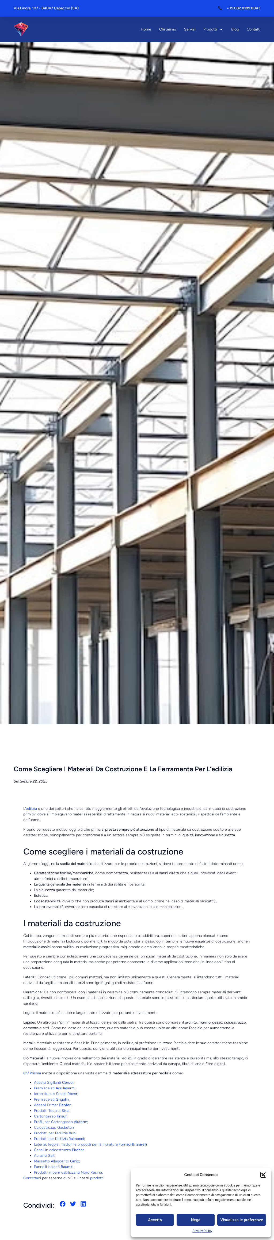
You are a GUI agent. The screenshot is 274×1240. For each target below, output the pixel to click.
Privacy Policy (202, 1231)
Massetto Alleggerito (57, 1161)
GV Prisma (32, 1073)
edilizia (31, 808)
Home (146, 29)
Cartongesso (50, 1116)
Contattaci (32, 1178)
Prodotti (213, 29)
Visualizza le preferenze (241, 1220)
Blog (235, 29)
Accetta (155, 1220)
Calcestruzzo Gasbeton (54, 1127)
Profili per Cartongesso (60, 1122)
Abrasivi (44, 1155)
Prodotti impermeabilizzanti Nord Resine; (68, 1172)
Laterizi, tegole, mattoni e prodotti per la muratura (90, 1144)
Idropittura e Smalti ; (56, 1094)
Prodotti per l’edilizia (55, 1133)
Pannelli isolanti (53, 1167)
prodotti (97, 1178)
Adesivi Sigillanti (53, 1082)
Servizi (189, 29)
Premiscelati (54, 1088)
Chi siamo (167, 29)
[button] (263, 1174)
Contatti (253, 29)
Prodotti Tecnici (51, 1110)
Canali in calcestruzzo (59, 1150)
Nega (195, 1220)
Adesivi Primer (52, 1105)
